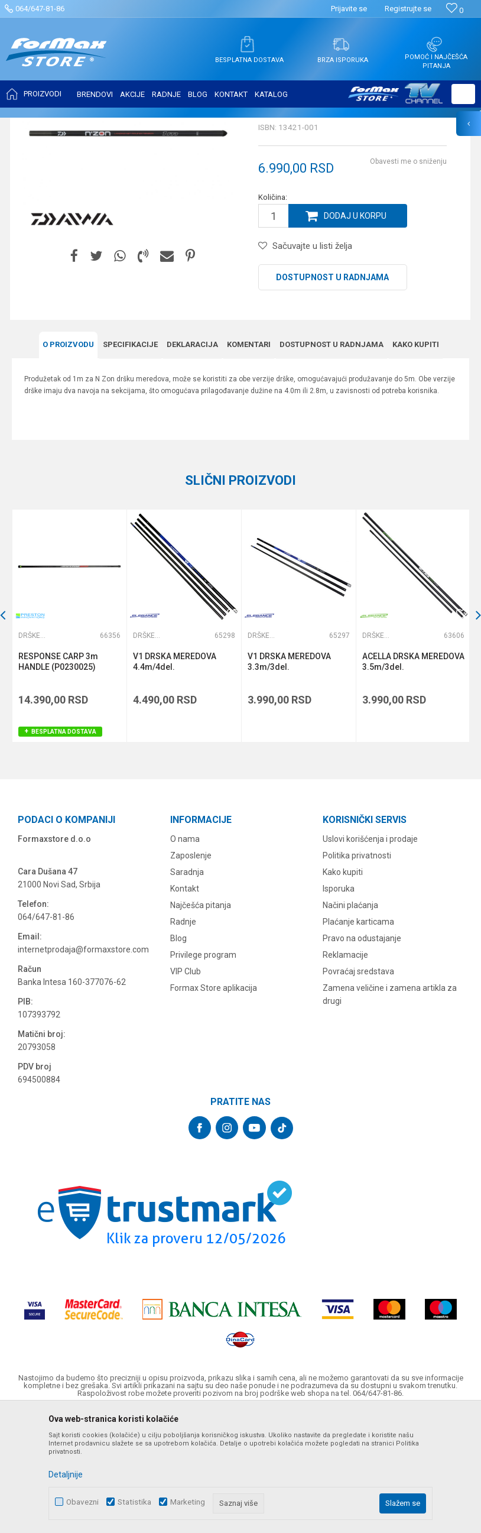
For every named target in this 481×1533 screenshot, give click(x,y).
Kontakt (184, 1006)
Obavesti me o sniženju (408, 279)
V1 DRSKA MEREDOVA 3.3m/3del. (289, 779)
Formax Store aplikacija (213, 1105)
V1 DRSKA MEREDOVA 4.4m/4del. (174, 779)
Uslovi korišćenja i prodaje (370, 956)
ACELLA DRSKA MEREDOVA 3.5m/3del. (413, 779)
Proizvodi (79, 125)
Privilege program (203, 1072)
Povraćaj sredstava (358, 1089)
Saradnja (187, 989)
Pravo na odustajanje (362, 1056)
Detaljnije (65, 1474)
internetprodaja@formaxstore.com (83, 1067)
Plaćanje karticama (358, 1039)
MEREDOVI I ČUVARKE (139, 125)
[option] (69, 743)
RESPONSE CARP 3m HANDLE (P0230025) (58, 779)
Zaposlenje (191, 973)
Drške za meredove (216, 125)
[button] (463, 94)
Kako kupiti (415, 462)
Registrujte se (408, 8)
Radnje (183, 1039)
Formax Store (33, 125)
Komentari (249, 462)
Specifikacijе (130, 462)
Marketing (187, 1502)
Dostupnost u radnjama (332, 395)
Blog (178, 1056)
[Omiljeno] (454, 10)
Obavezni (82, 1502)
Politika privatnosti (357, 973)
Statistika (134, 1502)
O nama (185, 956)
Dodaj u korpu (355, 333)
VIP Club (185, 1089)
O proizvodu (68, 462)
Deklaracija (192, 462)
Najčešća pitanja (200, 1023)
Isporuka (339, 1006)
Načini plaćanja (350, 1023)
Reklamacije (345, 1072)
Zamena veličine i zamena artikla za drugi (390, 1112)
